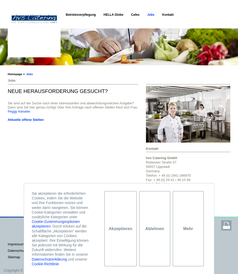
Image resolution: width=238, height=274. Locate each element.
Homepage (15, 74)
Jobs (150, 15)
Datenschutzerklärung (49, 259)
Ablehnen (154, 228)
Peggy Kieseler (19, 111)
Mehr (188, 228)
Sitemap (14, 257)
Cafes (135, 15)
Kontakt (168, 15)
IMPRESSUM (16, 244)
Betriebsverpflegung (81, 15)
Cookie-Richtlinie (45, 264)
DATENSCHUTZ (17, 251)
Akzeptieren (120, 228)
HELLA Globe (114, 15)
